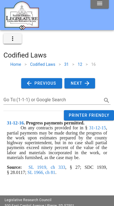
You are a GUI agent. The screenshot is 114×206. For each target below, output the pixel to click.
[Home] (22, 28)
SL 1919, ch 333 (47, 167)
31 (66, 64)
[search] (107, 100)
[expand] (12, 38)
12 (80, 64)
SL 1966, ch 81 (41, 172)
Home (15, 64)
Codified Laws (42, 64)
